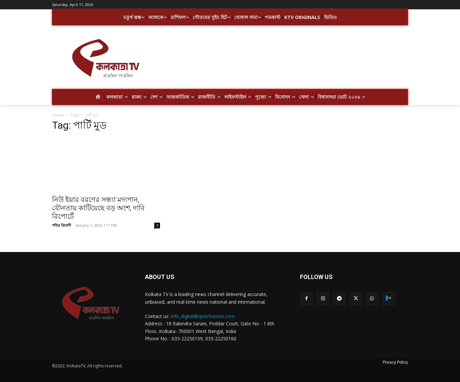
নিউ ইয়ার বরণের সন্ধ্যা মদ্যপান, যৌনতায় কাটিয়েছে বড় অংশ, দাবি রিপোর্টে (98, 208)
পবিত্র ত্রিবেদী (61, 225)
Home (58, 115)
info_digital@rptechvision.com (203, 316)
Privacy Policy (395, 362)
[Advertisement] (283, 59)
